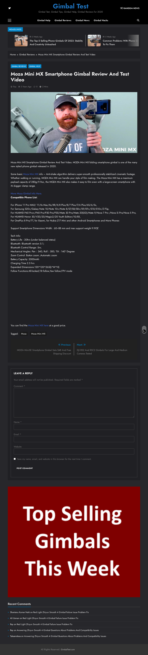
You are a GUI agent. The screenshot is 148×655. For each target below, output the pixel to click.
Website (18, 446)
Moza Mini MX (30, 174)
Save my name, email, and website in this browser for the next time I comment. (54, 459)
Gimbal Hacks (101, 20)
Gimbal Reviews (63, 20)
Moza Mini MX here (38, 325)
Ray (14, 86)
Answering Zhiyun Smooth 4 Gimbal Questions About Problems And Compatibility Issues (58, 630)
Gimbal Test (70, 6)
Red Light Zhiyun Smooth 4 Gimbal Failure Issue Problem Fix (61, 612)
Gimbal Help (43, 20)
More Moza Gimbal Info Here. (26, 193)
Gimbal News (82, 20)
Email (17, 434)
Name (18, 422)
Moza (23, 333)
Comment (19, 386)
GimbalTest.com (68, 649)
